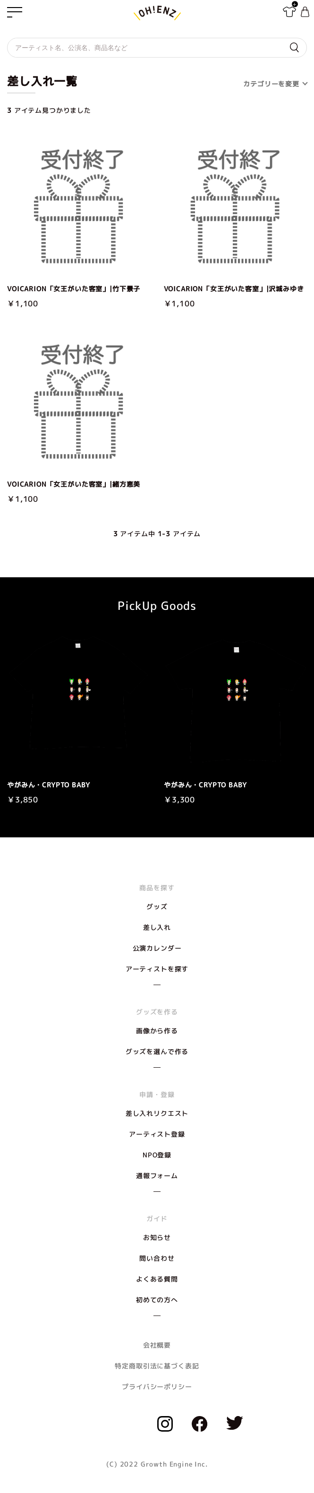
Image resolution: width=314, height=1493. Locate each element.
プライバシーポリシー (157, 1386)
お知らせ (157, 1237)
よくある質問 (157, 1278)
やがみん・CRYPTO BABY (48, 785)
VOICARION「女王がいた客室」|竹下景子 (73, 289)
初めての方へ (157, 1299)
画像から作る (157, 1030)
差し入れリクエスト (157, 1113)
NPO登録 (157, 1154)
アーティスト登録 (157, 1134)
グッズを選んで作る (157, 1051)
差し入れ (157, 927)
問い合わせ (156, 1258)
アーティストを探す (157, 968)
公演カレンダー (157, 948)
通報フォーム (157, 1175)
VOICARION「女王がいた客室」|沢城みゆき (234, 289)
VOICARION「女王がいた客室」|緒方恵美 (73, 484)
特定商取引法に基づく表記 (157, 1365)
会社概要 (157, 1345)
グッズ (157, 906)
